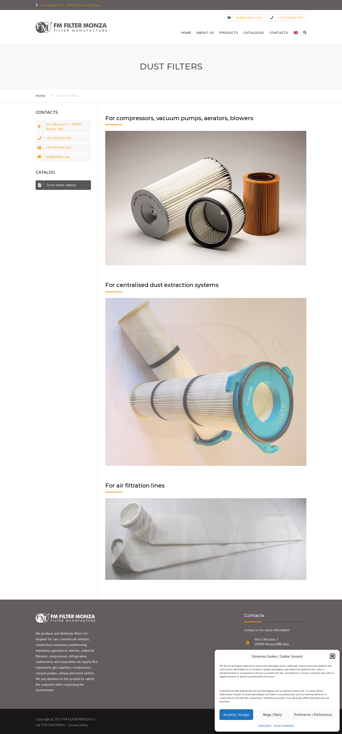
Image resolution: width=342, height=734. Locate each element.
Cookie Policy (265, 725)
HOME (186, 32)
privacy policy (78, 725)
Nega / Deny (272, 714)
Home (40, 96)
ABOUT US (205, 32)
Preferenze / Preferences (313, 714)
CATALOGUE (253, 32)
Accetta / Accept (236, 714)
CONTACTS (278, 32)
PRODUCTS (228, 32)
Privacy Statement (284, 725)
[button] (332, 656)
